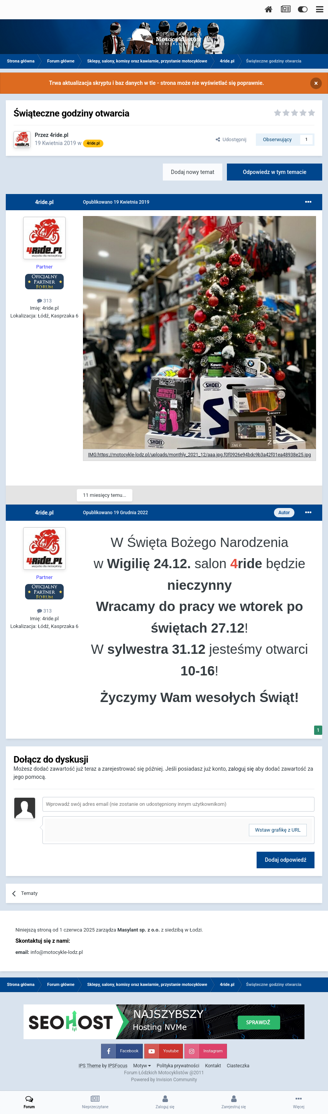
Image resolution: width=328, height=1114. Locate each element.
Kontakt (213, 1065)
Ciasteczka (238, 1065)
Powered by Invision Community (164, 1079)
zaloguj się (241, 769)
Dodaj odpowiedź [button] (285, 860)
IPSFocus (117, 1065)
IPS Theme (90, 1065)
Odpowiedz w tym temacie (274, 172)
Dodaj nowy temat (192, 172)
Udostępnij (231, 139)
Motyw (142, 1065)
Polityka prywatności (178, 1065)
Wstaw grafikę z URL (278, 830)
